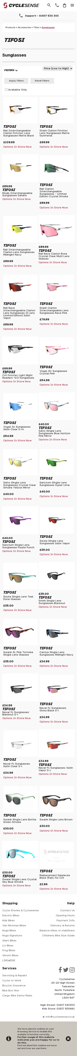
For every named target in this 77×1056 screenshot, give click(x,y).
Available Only (17, 90)
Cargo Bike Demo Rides (17, 995)
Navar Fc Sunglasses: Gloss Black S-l (53, 709)
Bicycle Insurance (14, 985)
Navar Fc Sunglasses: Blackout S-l (15, 713)
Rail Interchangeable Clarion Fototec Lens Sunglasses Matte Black (18, 133)
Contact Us (67, 910)
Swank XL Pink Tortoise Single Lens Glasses (18, 653)
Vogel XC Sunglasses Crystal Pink (53, 372)
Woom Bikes (10, 955)
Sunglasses (48, 27)
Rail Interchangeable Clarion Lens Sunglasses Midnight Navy (19, 252)
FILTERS (9, 70)
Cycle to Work (11, 980)
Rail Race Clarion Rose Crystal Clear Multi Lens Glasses (54, 256)
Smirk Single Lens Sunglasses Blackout (52, 602)
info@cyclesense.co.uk (60, 1017)
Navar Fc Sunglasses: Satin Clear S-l (16, 765)
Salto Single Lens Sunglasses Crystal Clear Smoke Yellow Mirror (19, 485)
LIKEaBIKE (8, 960)
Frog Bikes (8, 950)
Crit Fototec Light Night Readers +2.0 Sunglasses (18, 376)
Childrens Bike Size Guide (58, 935)
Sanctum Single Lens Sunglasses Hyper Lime (55, 484)
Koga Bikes (9, 930)
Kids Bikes (8, 920)
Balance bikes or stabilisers (57, 930)
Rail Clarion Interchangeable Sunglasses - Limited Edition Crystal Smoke (54, 193)
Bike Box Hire (10, 990)
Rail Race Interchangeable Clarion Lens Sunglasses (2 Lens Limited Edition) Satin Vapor (19, 313)
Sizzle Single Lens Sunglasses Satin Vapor (55, 542)
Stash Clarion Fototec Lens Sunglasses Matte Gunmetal (54, 133)
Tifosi (36, 27)
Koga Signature (12, 935)
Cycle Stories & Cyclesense (20, 910)
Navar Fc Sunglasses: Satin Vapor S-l (56, 769)
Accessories (24, 27)
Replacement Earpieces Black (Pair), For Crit (55, 876)
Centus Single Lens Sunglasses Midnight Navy (56, 653)
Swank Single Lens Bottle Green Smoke (19, 820)
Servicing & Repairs (14, 975)
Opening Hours (65, 915)
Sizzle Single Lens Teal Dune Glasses (18, 598)
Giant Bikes (9, 940)
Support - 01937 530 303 (42, 16)
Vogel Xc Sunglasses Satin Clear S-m (16, 428)
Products (10, 27)
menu (72, 5)
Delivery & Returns (63, 925)
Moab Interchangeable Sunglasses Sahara (17, 194)
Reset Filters (42, 81)
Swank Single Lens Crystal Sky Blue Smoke (19, 880)
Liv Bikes (7, 945)
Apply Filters (16, 81)
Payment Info (66, 920)
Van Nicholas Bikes (14, 925)
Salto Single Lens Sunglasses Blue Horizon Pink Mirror (54, 433)
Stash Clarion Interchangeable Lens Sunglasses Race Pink (54, 310)
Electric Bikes (10, 915)
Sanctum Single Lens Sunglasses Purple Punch (18, 546)
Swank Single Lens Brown (56, 819)
